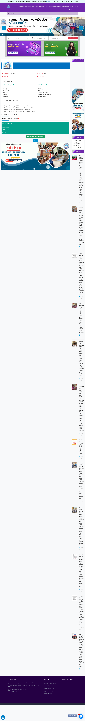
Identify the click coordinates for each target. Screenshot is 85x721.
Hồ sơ (12, 13)
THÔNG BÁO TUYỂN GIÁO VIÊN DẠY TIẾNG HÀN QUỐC (81, 446)
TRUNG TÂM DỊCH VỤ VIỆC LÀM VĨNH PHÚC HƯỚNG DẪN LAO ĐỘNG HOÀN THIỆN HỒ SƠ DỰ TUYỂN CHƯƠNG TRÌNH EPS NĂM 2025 (81, 358)
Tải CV (35, 140)
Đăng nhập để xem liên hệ (35, 136)
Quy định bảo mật (48, 691)
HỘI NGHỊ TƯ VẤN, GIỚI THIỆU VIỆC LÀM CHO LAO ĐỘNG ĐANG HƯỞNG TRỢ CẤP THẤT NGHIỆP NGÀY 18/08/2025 (81, 318)
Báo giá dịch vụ (48, 685)
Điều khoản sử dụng (49, 688)
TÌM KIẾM (72, 38)
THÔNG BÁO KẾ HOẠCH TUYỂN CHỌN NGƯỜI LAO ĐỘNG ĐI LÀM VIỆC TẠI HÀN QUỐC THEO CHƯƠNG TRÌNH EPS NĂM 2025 (81, 610)
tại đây (34, 1)
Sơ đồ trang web (48, 693)
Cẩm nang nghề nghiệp (50, 683)
